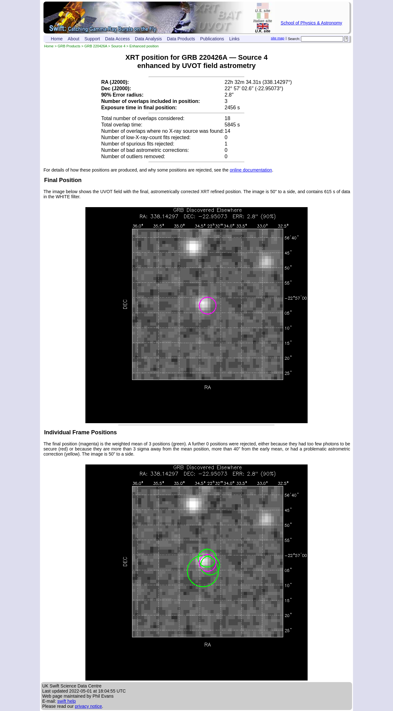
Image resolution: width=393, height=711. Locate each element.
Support (92, 38)
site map (277, 38)
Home (57, 38)
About (73, 38)
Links (234, 38)
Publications (212, 38)
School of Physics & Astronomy (311, 22)
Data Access (117, 38)
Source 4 (118, 46)
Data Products (181, 38)
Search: (294, 39)
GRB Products (69, 46)
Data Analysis (148, 38)
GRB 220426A (95, 46)
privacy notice (88, 706)
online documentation (251, 170)
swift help (66, 701)
